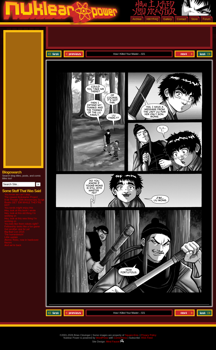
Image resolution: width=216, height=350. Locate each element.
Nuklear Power (59, 13)
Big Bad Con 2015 (14, 231)
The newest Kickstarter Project (21, 197)
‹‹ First (54, 54)
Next (184, 54)
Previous (74, 54)
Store (194, 19)
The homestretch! (14, 234)
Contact (181, 19)
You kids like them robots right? (21, 223)
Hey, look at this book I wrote (20, 210)
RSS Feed (147, 337)
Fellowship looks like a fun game (22, 226)
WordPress (102, 337)
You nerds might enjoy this (18, 207)
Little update (11, 237)
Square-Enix (132, 335)
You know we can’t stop (17, 194)
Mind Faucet (115, 341)
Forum (206, 19)
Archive (136, 19)
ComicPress (120, 337)
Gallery (167, 19)
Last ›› (204, 54)
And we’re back (12, 245)
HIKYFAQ (152, 19)
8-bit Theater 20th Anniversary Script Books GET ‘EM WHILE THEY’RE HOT (24, 202)
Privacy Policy (148, 335)
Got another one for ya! (17, 229)
